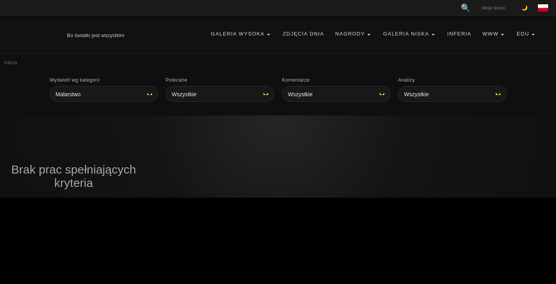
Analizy (406, 80)
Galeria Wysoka (238, 34)
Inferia (459, 34)
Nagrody (350, 34)
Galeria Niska (406, 34)
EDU (523, 34)
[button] (268, 34)
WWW (490, 34)
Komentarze (296, 80)
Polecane (176, 80)
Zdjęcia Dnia (303, 34)
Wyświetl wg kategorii (75, 80)
